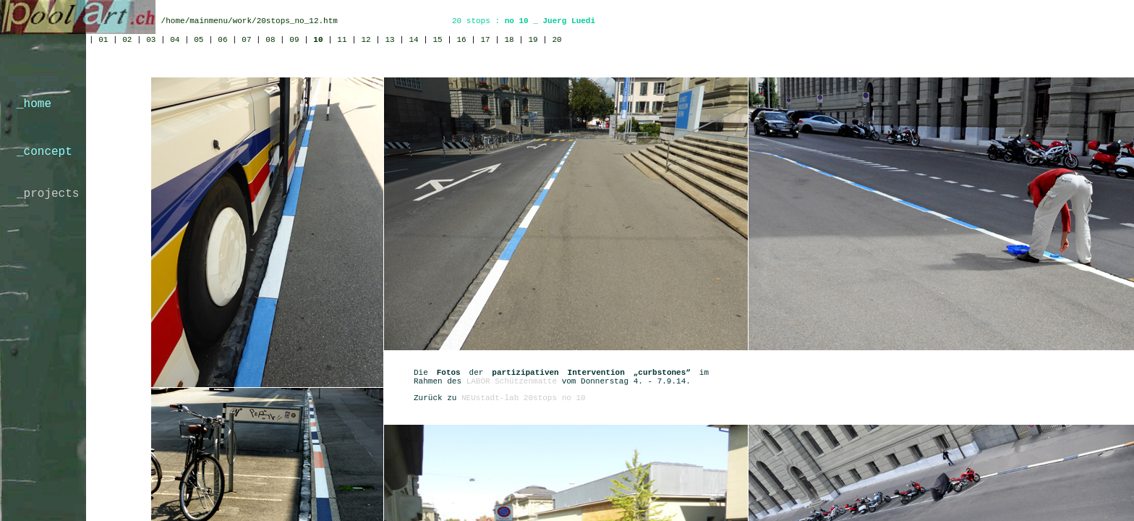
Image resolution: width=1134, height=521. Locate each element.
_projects (48, 193)
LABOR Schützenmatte (511, 381)
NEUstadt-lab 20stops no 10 (523, 398)
